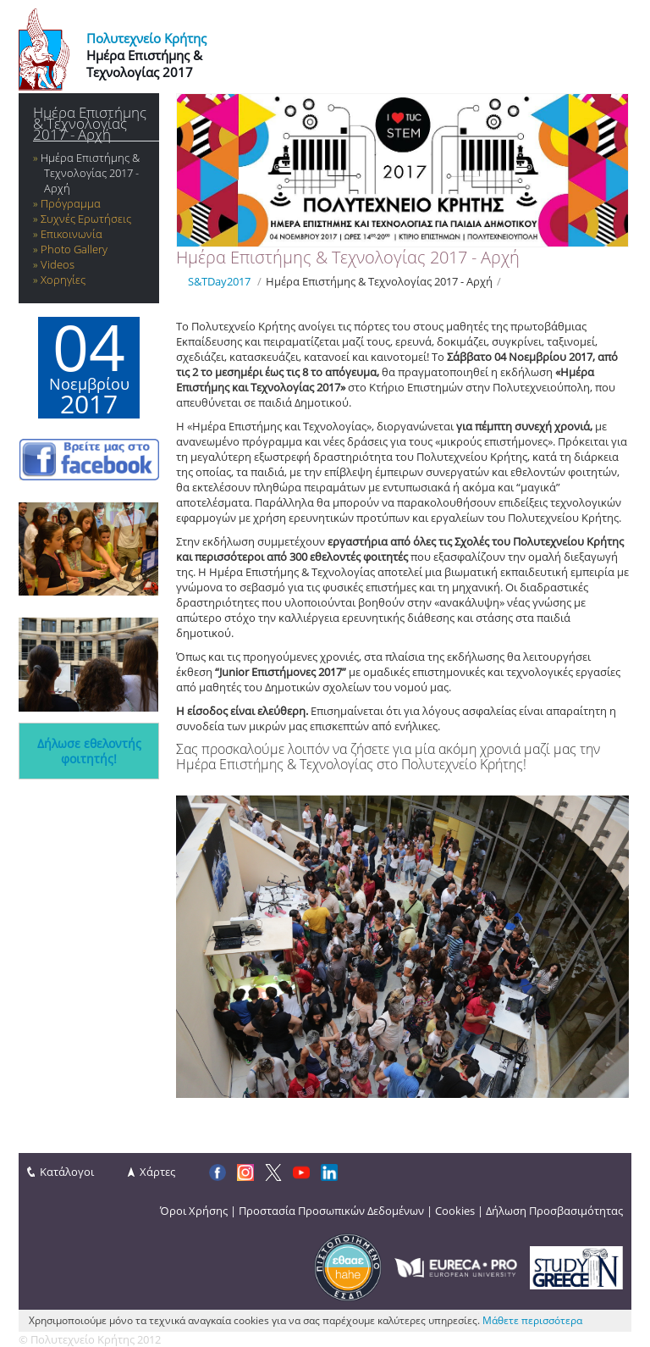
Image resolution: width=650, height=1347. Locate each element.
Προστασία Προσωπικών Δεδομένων (331, 1210)
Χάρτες (157, 1171)
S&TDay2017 (219, 281)
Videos (57, 264)
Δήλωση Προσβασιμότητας (554, 1210)
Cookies (455, 1210)
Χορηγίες (63, 279)
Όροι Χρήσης (194, 1210)
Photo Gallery (74, 249)
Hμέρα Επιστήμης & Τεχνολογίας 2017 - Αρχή (89, 123)
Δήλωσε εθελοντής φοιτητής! (89, 751)
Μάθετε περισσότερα (532, 1320)
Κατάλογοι (67, 1171)
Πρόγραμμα (71, 203)
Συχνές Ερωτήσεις (86, 218)
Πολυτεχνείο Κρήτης (146, 38)
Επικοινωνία (71, 233)
